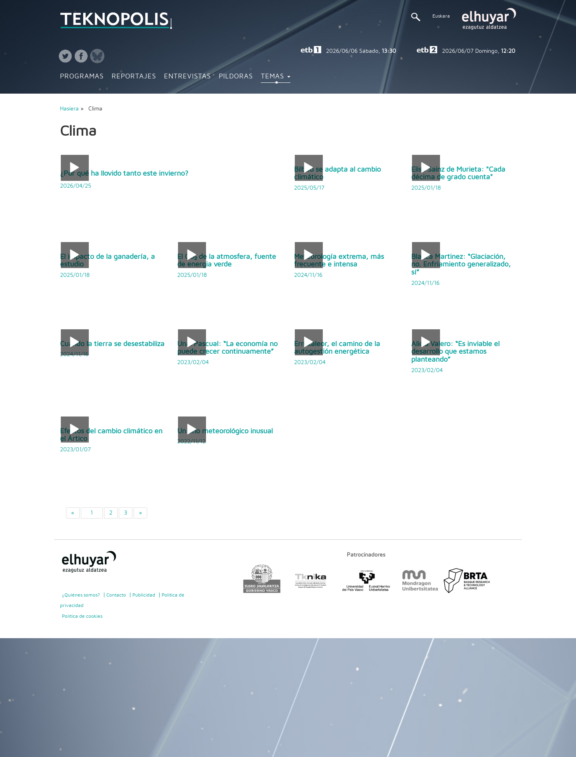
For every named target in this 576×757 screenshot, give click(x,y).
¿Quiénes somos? (81, 595)
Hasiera (69, 109)
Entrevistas (187, 76)
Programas (82, 76)
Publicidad (143, 595)
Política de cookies (82, 616)
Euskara (441, 16)
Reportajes (134, 76)
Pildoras (236, 76)
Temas (275, 76)
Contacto (116, 595)
